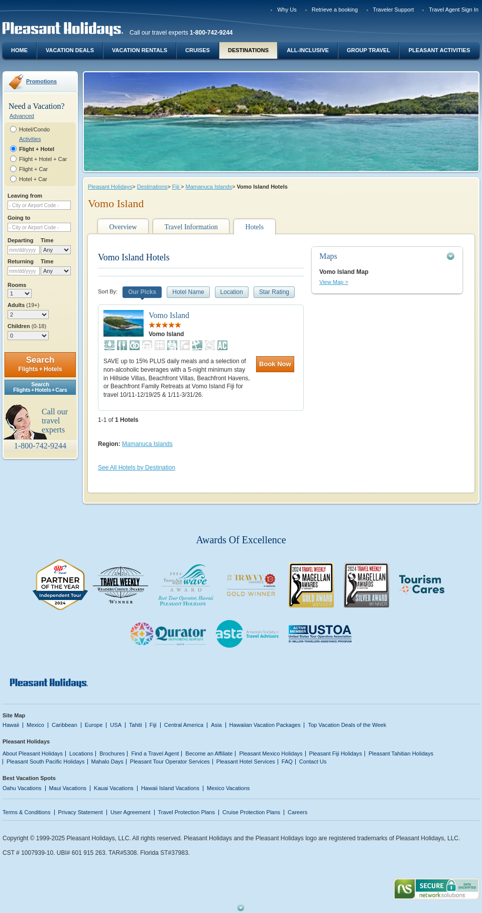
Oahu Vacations (22, 788)
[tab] (387, 256)
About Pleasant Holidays (33, 753)
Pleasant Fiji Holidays (335, 753)
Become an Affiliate (208, 753)
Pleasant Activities (439, 50)
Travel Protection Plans (186, 812)
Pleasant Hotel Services (245, 761)
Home (19, 50)
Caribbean (64, 725)
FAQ (287, 761)
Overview (123, 227)
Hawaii (11, 725)
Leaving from (25, 196)
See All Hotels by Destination (136, 467)
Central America (183, 725)
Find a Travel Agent (155, 753)
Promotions (41, 81)
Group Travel (368, 50)
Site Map (14, 715)
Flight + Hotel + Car (43, 159)
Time (47, 240)
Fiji (176, 187)
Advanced (22, 116)
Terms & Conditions (27, 812)
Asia (216, 725)
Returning (21, 261)
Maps (328, 256)
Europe (94, 725)
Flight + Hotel (36, 149)
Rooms (17, 285)
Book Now (275, 364)
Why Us (287, 10)
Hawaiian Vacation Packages (265, 725)
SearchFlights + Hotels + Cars (40, 387)
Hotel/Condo (34, 129)
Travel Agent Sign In (453, 10)
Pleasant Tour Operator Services (170, 761)
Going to (19, 218)
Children (27, 326)
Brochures (112, 753)
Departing (20, 240)
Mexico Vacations (228, 788)
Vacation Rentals (139, 50)
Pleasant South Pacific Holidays (46, 761)
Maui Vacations (68, 788)
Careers (297, 812)
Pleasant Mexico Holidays (270, 753)
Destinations (248, 50)
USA (116, 725)
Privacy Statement (80, 812)
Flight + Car (33, 169)
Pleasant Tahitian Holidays (401, 753)
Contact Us (313, 761)
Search (40, 364)
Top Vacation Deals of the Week (347, 725)
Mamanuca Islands (208, 187)
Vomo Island (169, 315)
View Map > (333, 282)
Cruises (197, 50)
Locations (81, 753)
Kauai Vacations (114, 788)
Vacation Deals (70, 50)
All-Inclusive (308, 50)
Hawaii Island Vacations (170, 788)
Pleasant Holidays (110, 187)
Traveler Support (393, 10)
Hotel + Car (33, 179)
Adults (23, 305)
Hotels (255, 227)
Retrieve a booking (335, 10)
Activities (30, 139)
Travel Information (190, 227)
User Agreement (130, 812)
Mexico (35, 725)
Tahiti (135, 725)
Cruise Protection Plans (251, 812)
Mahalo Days (107, 761)
